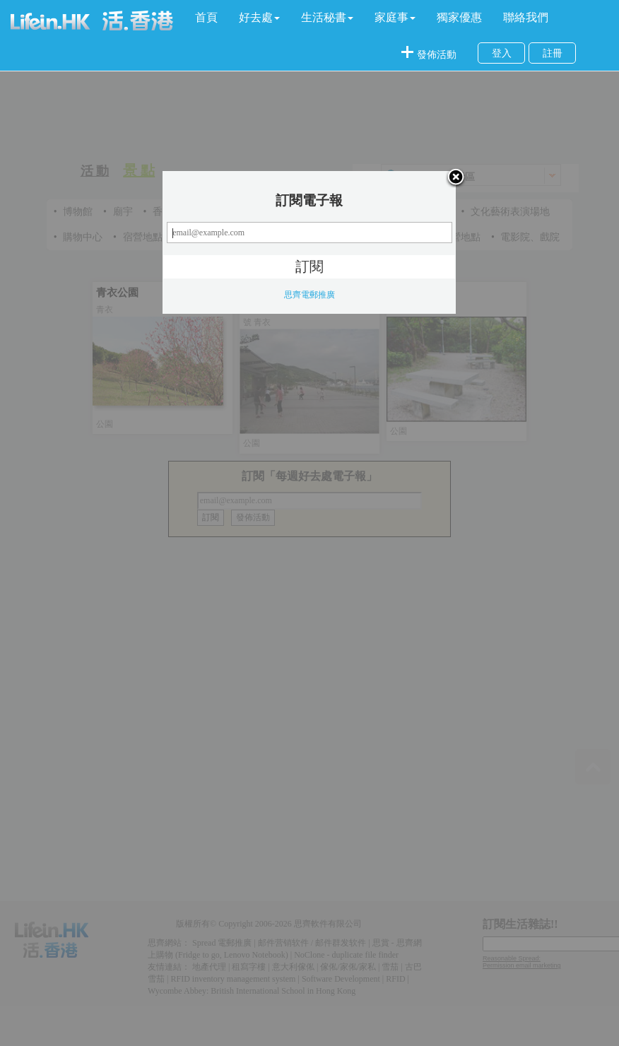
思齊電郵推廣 (309, 295)
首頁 (206, 17)
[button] (259, 17)
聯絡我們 (525, 17)
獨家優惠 (459, 17)
